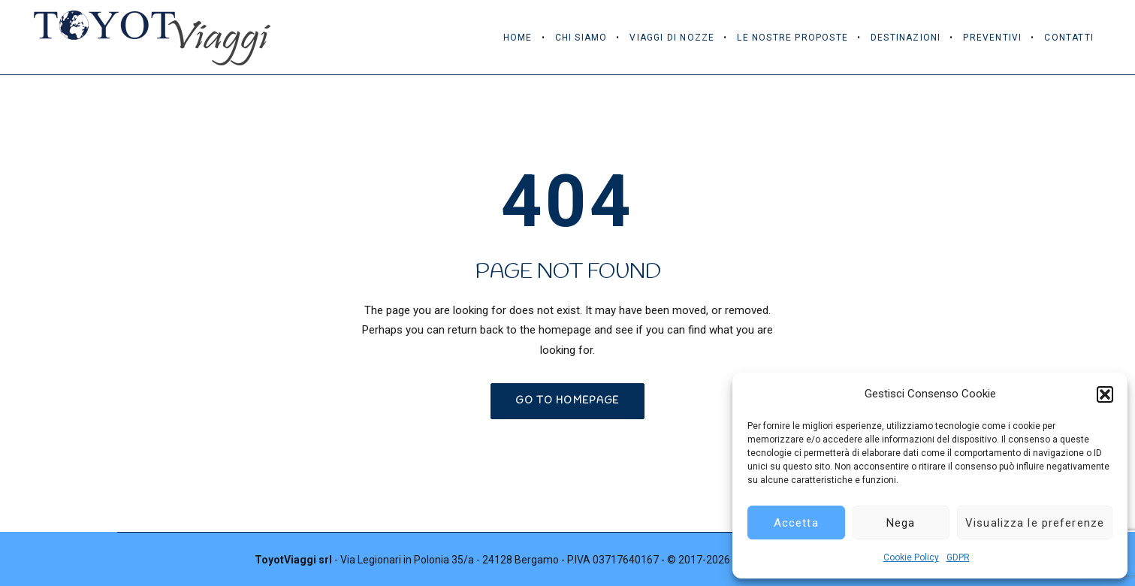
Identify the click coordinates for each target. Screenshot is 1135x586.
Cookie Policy (911, 557)
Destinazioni (905, 37)
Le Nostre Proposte (792, 37)
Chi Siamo (581, 37)
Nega (901, 523)
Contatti (1069, 37)
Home (518, 37)
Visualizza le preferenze (1034, 523)
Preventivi (992, 37)
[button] (1104, 394)
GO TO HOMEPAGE (567, 400)
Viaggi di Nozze (671, 37)
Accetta (796, 523)
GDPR (958, 557)
